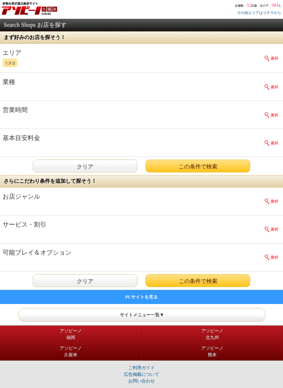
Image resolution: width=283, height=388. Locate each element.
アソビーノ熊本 (212, 351)
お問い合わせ (141, 381)
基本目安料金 (21, 137)
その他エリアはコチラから (259, 13)
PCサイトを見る (141, 297)
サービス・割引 (24, 224)
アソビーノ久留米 (71, 351)
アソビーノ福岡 (71, 334)
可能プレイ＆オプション (37, 252)
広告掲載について (141, 374)
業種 (9, 81)
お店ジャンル (21, 196)
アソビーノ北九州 (212, 334)
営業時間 (15, 109)
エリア (128, 59)
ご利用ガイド (141, 367)
